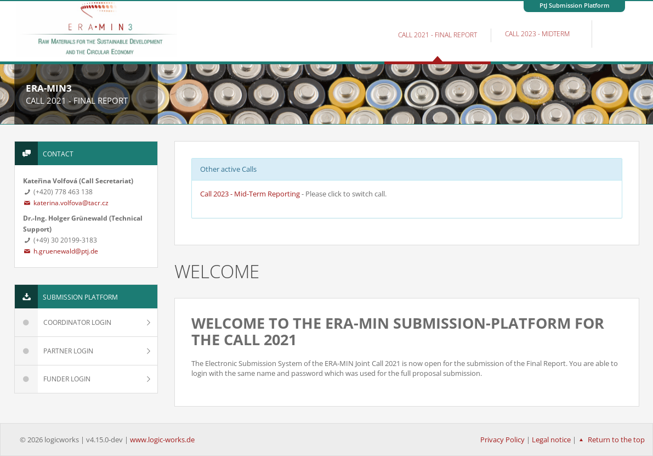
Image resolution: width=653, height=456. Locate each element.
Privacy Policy (502, 439)
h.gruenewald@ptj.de (61, 251)
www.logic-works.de (162, 439)
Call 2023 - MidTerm (537, 33)
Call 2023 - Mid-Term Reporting (250, 194)
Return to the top (610, 439)
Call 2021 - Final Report (437, 35)
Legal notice (551, 439)
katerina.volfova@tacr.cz (66, 202)
